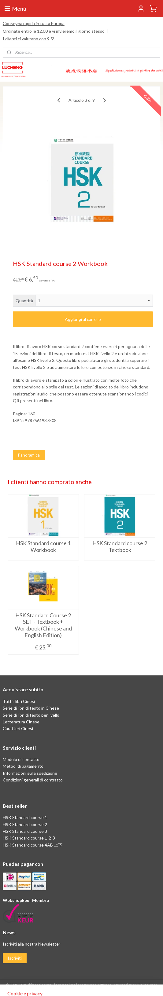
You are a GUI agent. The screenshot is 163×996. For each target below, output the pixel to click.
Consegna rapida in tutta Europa (34, 23)
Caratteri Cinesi (18, 728)
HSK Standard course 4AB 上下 (32, 844)
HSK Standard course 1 (25, 817)
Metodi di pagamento (23, 766)
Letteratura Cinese (21, 721)
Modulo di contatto (21, 759)
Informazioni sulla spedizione (30, 773)
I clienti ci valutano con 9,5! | (30, 38)
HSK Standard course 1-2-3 (29, 837)
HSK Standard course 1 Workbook (43, 546)
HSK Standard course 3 (25, 831)
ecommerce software (94, 985)
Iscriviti (15, 958)
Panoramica (29, 455)
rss (73, 985)
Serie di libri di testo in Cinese (31, 708)
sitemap (62, 985)
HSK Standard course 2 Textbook (119, 546)
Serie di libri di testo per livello (31, 715)
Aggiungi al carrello (83, 319)
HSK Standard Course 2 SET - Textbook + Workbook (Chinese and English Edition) (43, 625)
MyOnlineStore (145, 985)
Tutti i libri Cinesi (19, 701)
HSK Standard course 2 (25, 824)
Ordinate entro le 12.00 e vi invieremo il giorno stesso (54, 31)
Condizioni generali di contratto (33, 779)
